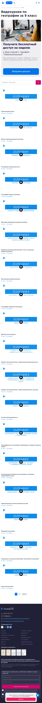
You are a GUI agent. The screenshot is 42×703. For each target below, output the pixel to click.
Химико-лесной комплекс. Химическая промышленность (19, 362)
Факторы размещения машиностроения (14, 222)
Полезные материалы (27, 644)
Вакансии (23, 635)
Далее (24, 594)
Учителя (3, 644)
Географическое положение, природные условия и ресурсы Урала (21, 446)
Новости (3, 641)
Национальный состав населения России (14, 503)
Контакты (3, 633)
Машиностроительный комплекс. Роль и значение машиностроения (17, 250)
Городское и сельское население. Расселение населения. (20, 559)
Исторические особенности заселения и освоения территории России (17, 475)
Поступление (24, 639)
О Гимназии (4, 637)
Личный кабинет (5, 639)
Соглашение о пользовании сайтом (12, 621)
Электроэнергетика (7, 111)
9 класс (3, 113)
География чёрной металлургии (11, 306)
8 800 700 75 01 (7, 613)
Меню (9, 2)
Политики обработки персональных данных (13, 692)
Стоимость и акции (26, 630)
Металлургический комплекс (10, 279)
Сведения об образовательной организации (15, 619)
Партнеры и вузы (25, 637)
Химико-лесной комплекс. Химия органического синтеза (19, 389)
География (16, 7)
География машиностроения (10, 194)
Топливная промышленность (10, 166)
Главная (3, 7)
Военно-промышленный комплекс (12, 139)
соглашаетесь (15, 696)
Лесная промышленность (9, 417)
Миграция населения (8, 531)
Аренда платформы (26, 641)
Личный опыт (24, 633)
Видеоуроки (9, 7)
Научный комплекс (7, 586)
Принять (21, 699)
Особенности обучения (7, 635)
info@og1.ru (6, 616)
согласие (29, 689)
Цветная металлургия (8, 334)
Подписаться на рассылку (21, 686)
